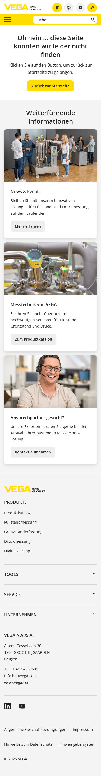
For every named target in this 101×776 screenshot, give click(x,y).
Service (12, 594)
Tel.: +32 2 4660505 (21, 668)
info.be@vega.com (20, 675)
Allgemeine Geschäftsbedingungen (35, 729)
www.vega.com (17, 682)
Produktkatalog (17, 512)
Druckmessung (17, 541)
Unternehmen (20, 615)
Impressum (83, 729)
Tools (11, 574)
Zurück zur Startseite (50, 85)
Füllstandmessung (20, 522)
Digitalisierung (17, 550)
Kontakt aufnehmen (33, 452)
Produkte (15, 502)
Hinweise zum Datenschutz (28, 744)
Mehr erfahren (28, 226)
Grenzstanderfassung (23, 531)
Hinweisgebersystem (77, 744)
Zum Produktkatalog (33, 339)
